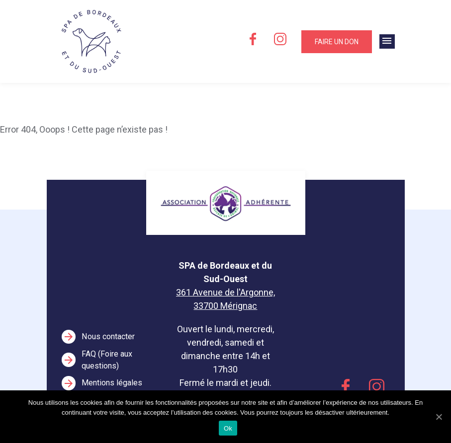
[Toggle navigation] (387, 41)
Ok (228, 428)
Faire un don (337, 42)
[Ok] (439, 417)
